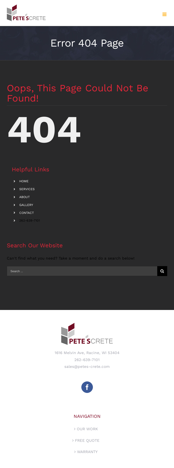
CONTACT (26, 213)
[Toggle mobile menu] (164, 14)
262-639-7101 (29, 220)
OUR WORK (87, 429)
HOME (24, 181)
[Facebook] (87, 387)
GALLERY (26, 205)
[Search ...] (82, 271)
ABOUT (24, 197)
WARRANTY (87, 451)
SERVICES (27, 189)
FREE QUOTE (87, 440)
